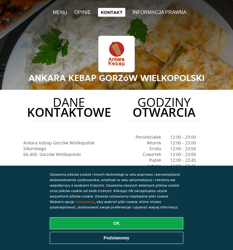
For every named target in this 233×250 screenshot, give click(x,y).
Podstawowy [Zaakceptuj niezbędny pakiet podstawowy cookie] (117, 237)
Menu (60, 12)
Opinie (82, 12)
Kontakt (112, 12)
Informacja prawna (159, 12)
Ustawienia (85, 201)
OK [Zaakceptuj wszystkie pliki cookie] (116, 223)
